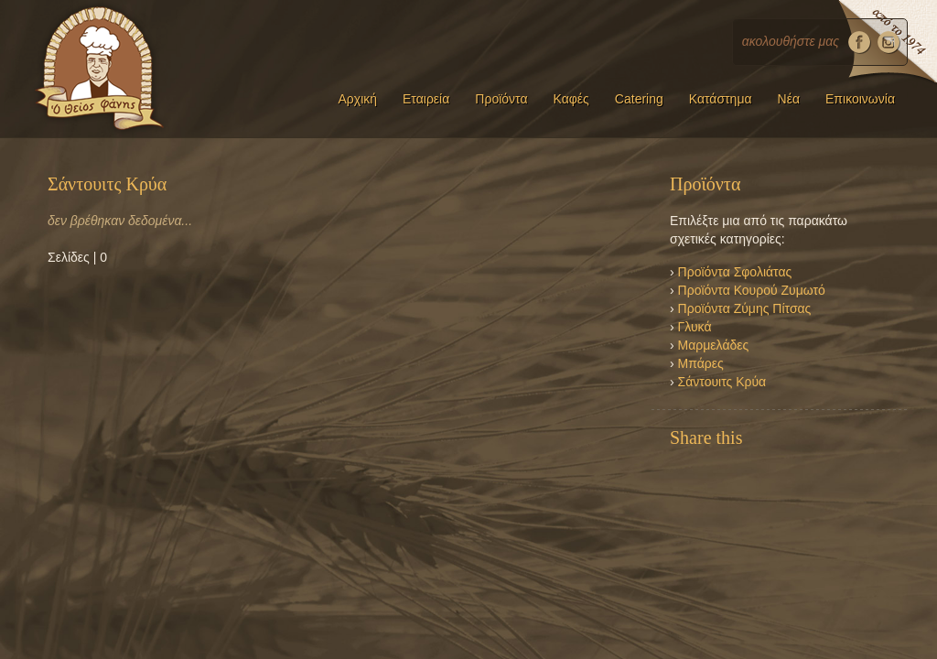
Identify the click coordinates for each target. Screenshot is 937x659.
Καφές (571, 99)
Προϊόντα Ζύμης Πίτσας (745, 308)
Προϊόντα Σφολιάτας (735, 272)
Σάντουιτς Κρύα (722, 381)
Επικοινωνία (860, 99)
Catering (639, 99)
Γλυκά (695, 326)
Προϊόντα (501, 99)
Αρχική (357, 99)
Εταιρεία (426, 99)
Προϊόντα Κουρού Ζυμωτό (751, 290)
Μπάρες (701, 363)
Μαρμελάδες (713, 345)
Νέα (789, 99)
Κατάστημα (720, 99)
